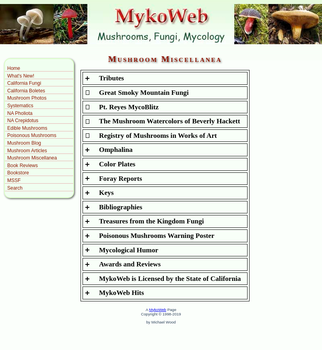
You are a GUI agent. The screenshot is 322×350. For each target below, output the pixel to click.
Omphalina (115, 150)
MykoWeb (157, 309)
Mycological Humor (128, 250)
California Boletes (26, 91)
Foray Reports (120, 178)
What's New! (20, 76)
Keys (106, 192)
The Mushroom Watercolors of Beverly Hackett (169, 121)
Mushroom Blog (24, 143)
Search (15, 188)
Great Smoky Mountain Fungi (144, 92)
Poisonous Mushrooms (31, 135)
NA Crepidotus (22, 120)
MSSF (14, 180)
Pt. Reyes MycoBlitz (129, 107)
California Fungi (24, 83)
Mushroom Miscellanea (32, 158)
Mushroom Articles (27, 151)
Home (13, 68)
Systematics (20, 105)
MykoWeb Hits (121, 293)
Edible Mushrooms (27, 128)
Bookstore (18, 173)
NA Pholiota (20, 113)
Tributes (111, 78)
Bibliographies (120, 207)
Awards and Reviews (130, 264)
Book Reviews (22, 165)
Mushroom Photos (26, 98)
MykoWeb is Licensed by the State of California (170, 278)
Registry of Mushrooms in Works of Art (158, 135)
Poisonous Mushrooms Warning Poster (157, 235)
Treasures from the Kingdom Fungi (151, 221)
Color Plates (117, 164)
